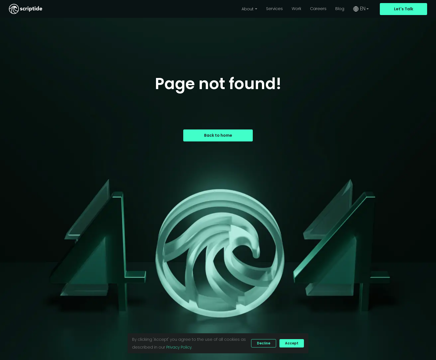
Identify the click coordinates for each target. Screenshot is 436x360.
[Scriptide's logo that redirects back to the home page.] (25, 9)
